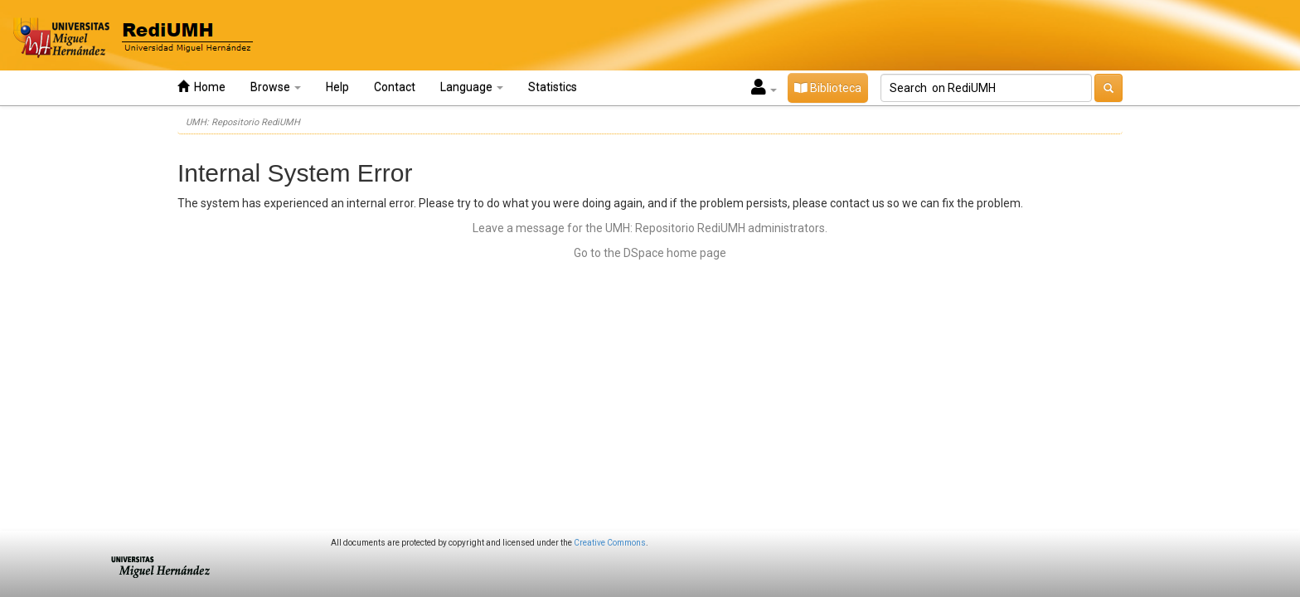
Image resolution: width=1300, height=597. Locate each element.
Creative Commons (610, 542)
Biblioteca (827, 88)
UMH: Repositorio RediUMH (243, 122)
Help (337, 87)
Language (471, 87)
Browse (275, 87)
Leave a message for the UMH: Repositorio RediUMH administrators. (650, 228)
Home (201, 87)
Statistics (552, 87)
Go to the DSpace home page (650, 253)
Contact (394, 87)
